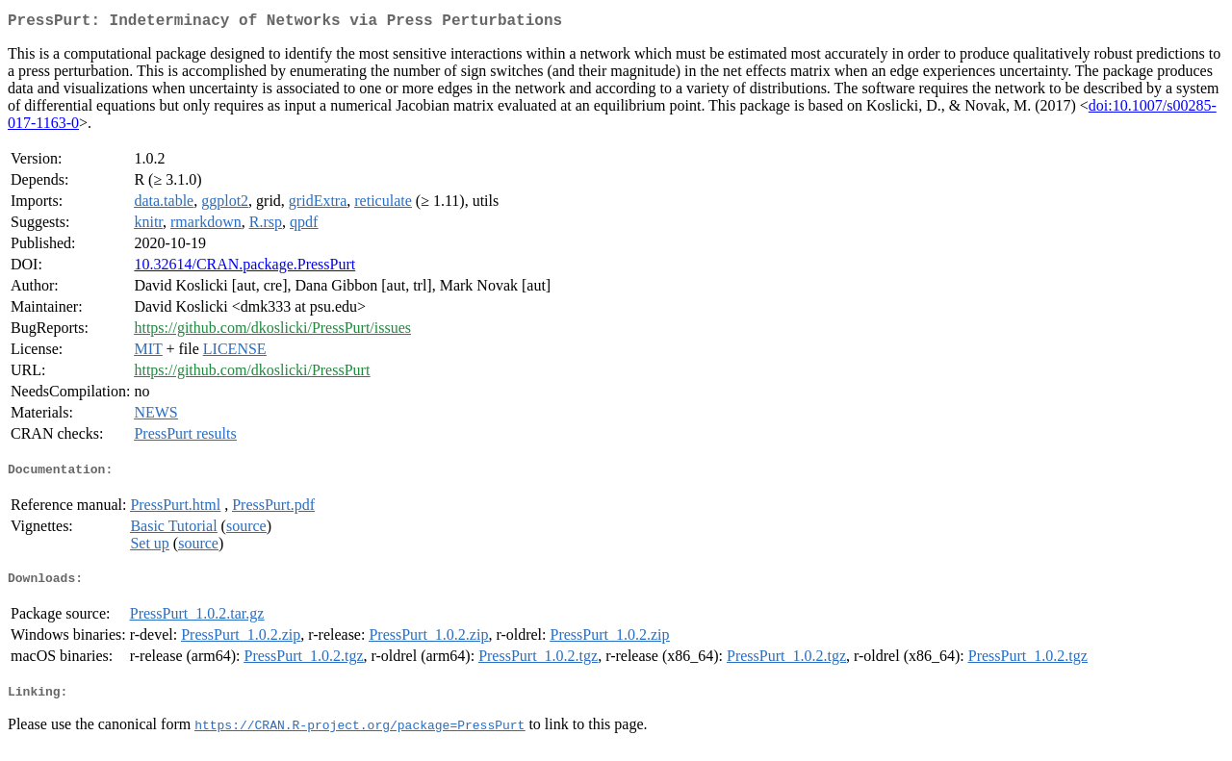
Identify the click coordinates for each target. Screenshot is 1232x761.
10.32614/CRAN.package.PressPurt (244, 268)
